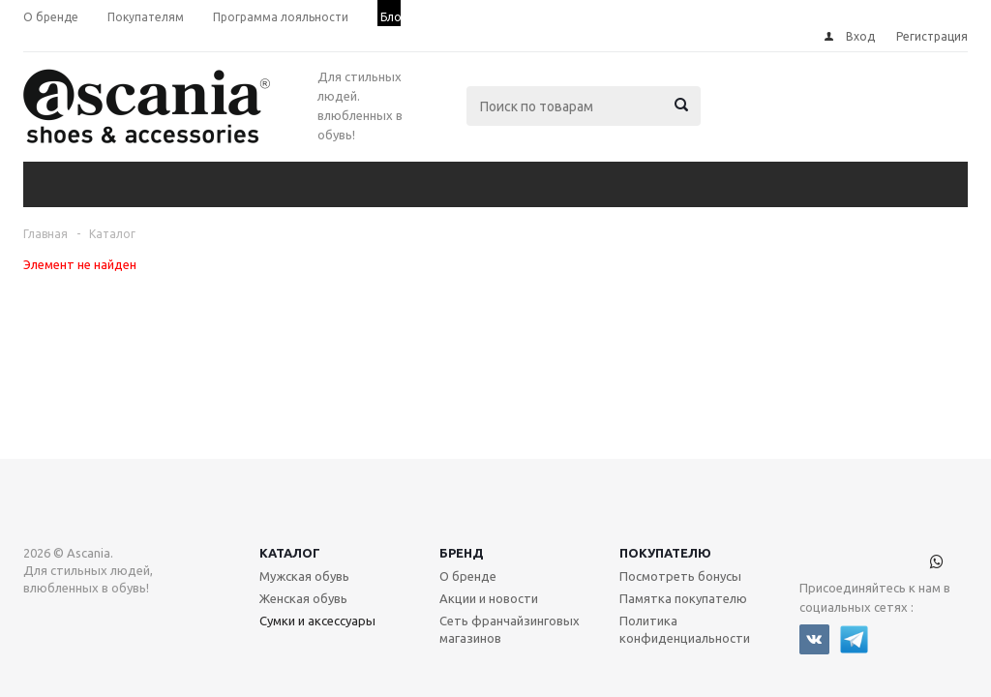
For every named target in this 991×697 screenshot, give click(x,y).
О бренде (467, 515)
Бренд (461, 492)
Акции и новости (488, 537)
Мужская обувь (304, 515)
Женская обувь (303, 537)
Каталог (289, 492)
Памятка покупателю (683, 537)
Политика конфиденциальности (684, 568)
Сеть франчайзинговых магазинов (509, 568)
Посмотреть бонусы (680, 515)
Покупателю (665, 492)
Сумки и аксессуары (317, 559)
